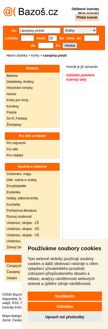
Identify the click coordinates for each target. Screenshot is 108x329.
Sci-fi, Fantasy (17, 118)
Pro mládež (15, 155)
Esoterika (13, 192)
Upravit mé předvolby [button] (64, 317)
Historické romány (20, 88)
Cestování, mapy (19, 174)
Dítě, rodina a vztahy (22, 180)
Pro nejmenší (16, 143)
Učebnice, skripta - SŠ (23, 229)
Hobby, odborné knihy (22, 198)
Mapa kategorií (13, 316)
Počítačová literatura (21, 210)
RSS (15, 303)
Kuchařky (13, 204)
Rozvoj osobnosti (19, 217)
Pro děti (12, 149)
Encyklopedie (16, 186)
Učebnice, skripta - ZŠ (23, 223)
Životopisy (14, 125)
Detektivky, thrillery (20, 82)
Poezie (12, 112)
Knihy (35, 55)
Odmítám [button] (65, 306)
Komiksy (13, 106)
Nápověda (9, 299)
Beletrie (12, 76)
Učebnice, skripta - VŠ (23, 235)
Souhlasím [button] (65, 296)
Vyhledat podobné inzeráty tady (80, 77)
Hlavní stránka (16, 55)
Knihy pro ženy (17, 100)
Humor (11, 94)
